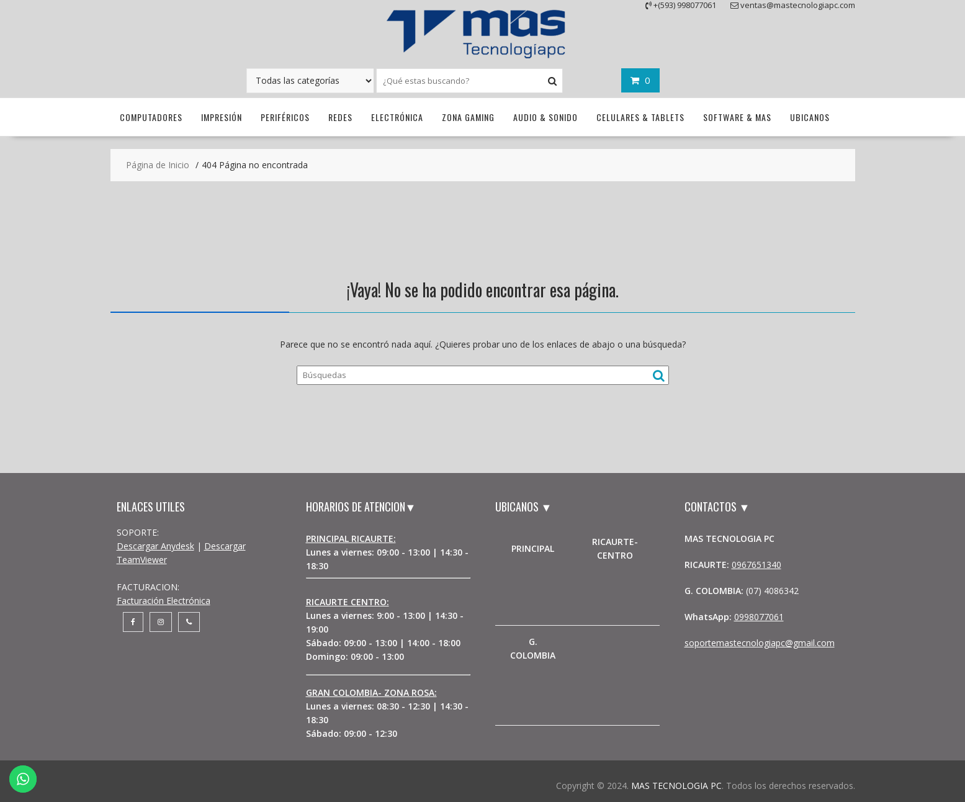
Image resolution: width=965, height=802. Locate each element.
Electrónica (397, 117)
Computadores (151, 117)
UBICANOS (810, 117)
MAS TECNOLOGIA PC (676, 785)
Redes (340, 117)
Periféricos (285, 117)
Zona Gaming (468, 117)
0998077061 (759, 617)
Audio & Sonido (545, 117)
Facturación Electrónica (163, 600)
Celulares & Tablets (640, 117)
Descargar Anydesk (155, 546)
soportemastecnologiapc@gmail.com (759, 643)
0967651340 (756, 564)
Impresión (221, 117)
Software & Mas (737, 117)
